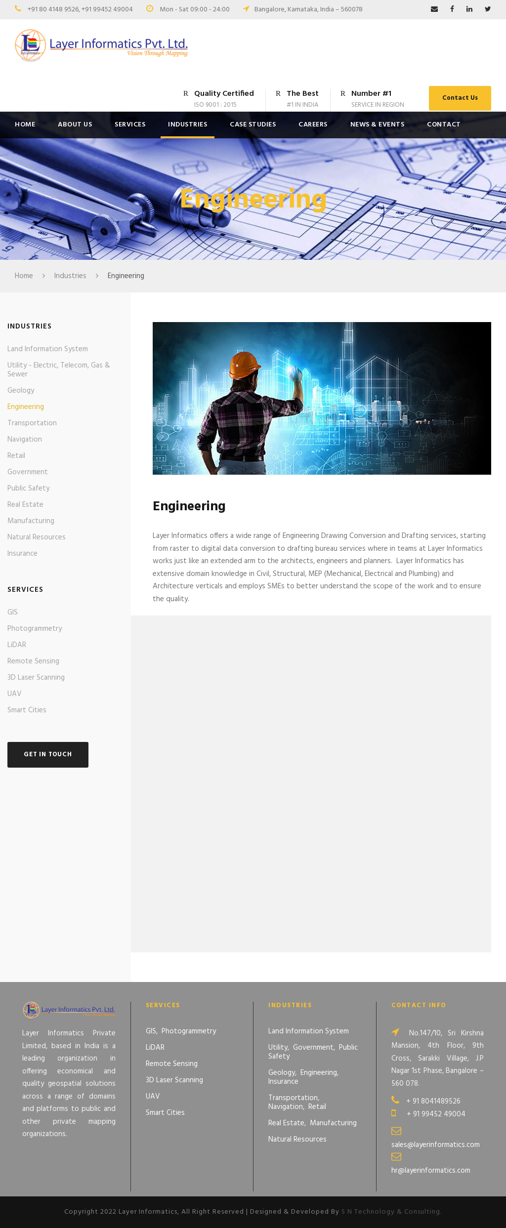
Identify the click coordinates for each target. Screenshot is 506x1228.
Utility (278, 1048)
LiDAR (16, 645)
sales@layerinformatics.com (435, 1145)
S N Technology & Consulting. (391, 1212)
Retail (16, 456)
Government (27, 472)
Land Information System (47, 349)
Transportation (32, 423)
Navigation (24, 440)
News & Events (377, 124)
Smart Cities (26, 710)
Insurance (22, 554)
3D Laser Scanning (36, 678)
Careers (313, 124)
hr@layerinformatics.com (430, 1171)
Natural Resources (36, 537)
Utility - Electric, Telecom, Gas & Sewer (58, 370)
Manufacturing (30, 521)
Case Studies (253, 124)
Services (130, 124)
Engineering (25, 407)
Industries (187, 124)
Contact (444, 124)
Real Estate (25, 505)
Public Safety (28, 488)
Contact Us (460, 98)
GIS (12, 612)
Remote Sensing (33, 661)
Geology (20, 391)
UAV (14, 694)
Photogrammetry (34, 629)
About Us (75, 124)
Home (25, 124)
